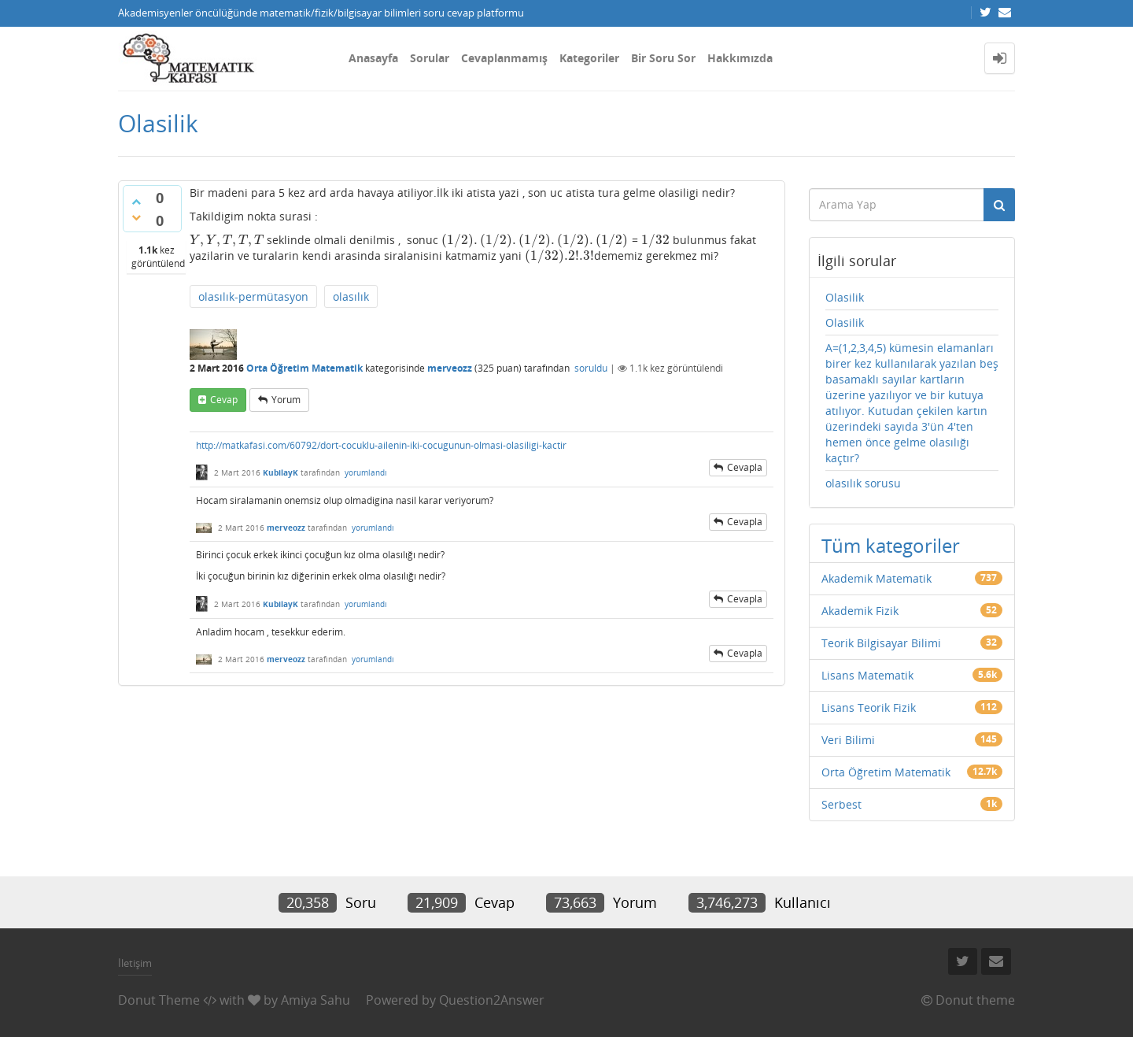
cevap (224, 399)
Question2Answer (491, 1000)
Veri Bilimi (848, 739)
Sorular (429, 57)
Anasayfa (373, 57)
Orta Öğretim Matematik (304, 368)
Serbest (841, 804)
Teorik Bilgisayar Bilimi (881, 642)
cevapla (744, 467)
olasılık (351, 296)
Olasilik (844, 297)
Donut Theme (159, 1000)
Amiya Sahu (315, 1000)
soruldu (590, 368)
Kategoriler (589, 57)
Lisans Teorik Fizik (868, 707)
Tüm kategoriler (890, 545)
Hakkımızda (740, 57)
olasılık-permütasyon (253, 296)
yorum (286, 399)
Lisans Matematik (867, 675)
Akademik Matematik (876, 578)
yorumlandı (366, 472)
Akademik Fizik (860, 610)
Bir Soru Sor (663, 57)
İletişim (135, 963)
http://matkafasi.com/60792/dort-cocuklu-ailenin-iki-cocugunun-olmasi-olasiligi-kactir (381, 445)
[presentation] (227, 239)
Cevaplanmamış (504, 57)
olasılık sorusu (863, 483)
